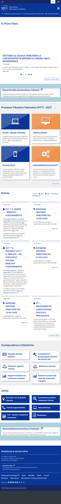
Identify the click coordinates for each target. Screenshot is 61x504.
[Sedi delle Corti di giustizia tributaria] (15, 399)
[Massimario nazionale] (46, 367)
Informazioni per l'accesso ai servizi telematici (34, 491)
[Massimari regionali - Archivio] (15, 367)
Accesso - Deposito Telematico (14, 132)
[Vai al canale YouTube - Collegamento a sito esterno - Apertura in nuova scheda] (15, 496)
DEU (59, 1)
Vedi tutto (56, 183)
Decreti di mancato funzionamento (12, 236)
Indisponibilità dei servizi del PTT (45, 165)
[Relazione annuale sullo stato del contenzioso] (46, 378)
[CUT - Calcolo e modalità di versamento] (15, 416)
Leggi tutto (6, 71)
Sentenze (54, 194)
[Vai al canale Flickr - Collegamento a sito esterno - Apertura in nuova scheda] (17, 495)
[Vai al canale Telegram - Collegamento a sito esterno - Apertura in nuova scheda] (13, 496)
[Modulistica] (46, 415)
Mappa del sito (14, 491)
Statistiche (36, 196)
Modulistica (4, 491)
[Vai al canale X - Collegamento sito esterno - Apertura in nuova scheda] (23, 496)
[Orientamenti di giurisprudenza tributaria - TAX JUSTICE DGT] (46, 356)
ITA (53, 1)
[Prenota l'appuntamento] (15, 408)
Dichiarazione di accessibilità (9, 488)
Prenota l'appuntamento (52, 13)
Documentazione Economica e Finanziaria (22, 428)
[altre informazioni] (56, 58)
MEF (2, 2)
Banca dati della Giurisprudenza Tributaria (20, 89)
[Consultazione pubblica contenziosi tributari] (46, 399)
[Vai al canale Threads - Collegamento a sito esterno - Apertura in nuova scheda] (21, 496)
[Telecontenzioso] (46, 408)
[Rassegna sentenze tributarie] (15, 355)
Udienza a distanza (40, 132)
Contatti (39, 488)
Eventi (47, 194)
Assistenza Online (7, 478)
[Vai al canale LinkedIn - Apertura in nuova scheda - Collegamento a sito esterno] (11, 496)
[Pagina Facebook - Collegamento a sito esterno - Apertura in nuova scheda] (8, 496)
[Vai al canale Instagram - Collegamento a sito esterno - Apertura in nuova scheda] (19, 496)
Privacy (24, 488)
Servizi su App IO (9, 165)
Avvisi (41, 194)
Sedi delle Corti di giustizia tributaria (11, 13)
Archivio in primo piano (52, 79)
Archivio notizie (54, 335)
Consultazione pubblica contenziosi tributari (33, 13)
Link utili (46, 488)
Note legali (31, 488)
